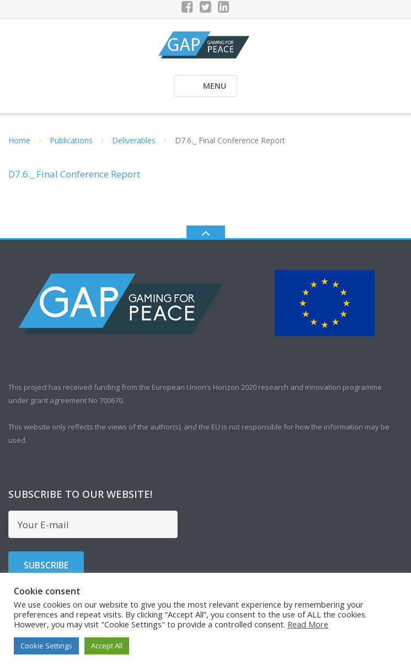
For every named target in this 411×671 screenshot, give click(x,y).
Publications (71, 140)
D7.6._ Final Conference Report (74, 174)
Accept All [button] (106, 646)
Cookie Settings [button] (46, 646)
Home (19, 140)
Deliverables (134, 140)
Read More (307, 624)
